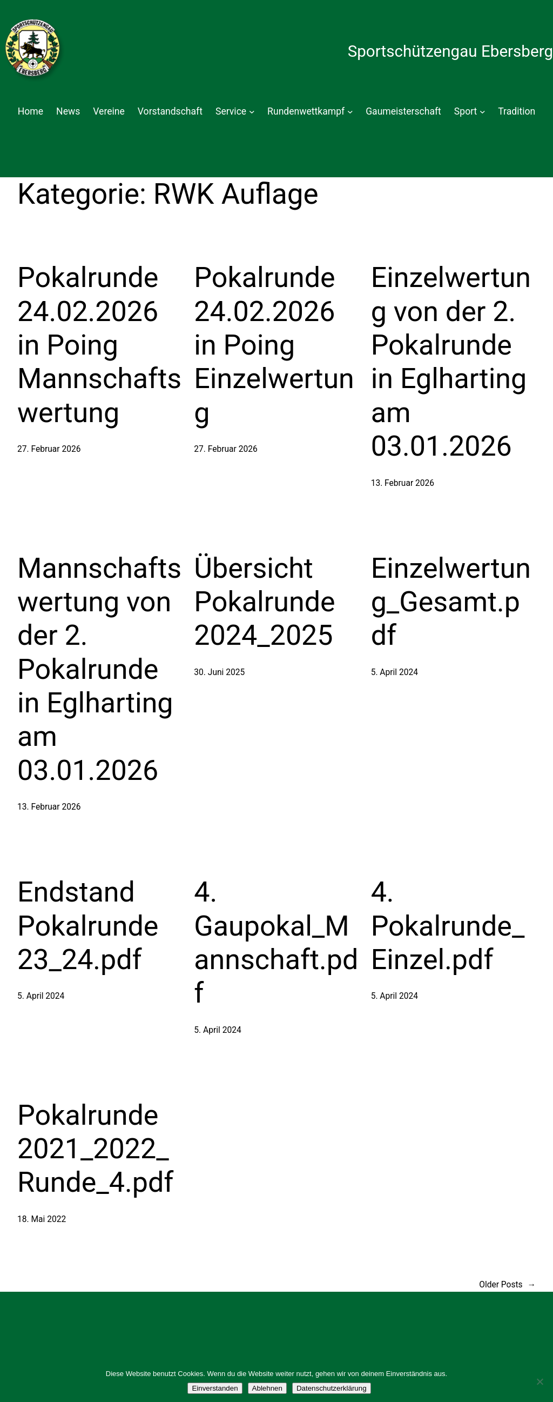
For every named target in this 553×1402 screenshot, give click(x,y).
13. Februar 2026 (402, 483)
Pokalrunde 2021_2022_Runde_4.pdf (95, 1149)
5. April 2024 (394, 672)
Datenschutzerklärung (331, 1388)
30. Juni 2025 (219, 672)
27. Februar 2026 (48, 449)
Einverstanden (215, 1388)
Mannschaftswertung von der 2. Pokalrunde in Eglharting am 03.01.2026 (99, 669)
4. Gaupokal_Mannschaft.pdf (276, 943)
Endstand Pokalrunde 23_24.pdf (87, 926)
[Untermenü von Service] (252, 112)
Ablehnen (267, 1388)
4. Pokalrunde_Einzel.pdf (448, 926)
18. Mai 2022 (41, 1219)
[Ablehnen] (539, 1381)
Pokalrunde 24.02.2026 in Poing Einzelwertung (274, 345)
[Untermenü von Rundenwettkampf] (350, 112)
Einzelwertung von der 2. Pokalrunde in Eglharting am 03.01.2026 (451, 362)
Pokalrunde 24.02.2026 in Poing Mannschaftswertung (99, 345)
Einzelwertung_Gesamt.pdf (451, 602)
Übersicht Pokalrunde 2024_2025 (264, 602)
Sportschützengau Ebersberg (450, 51)
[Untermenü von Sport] (482, 112)
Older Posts (507, 1285)
